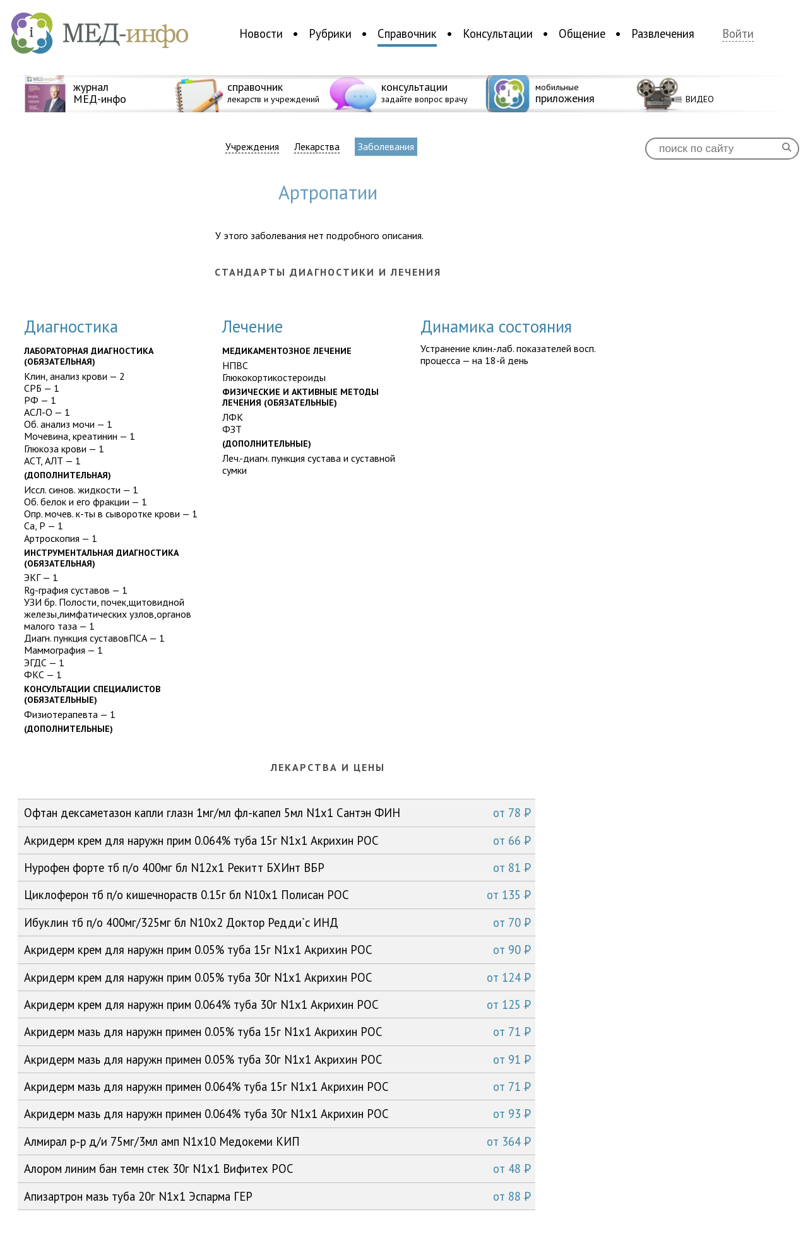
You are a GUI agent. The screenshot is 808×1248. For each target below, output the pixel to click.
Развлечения (662, 33)
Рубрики (330, 33)
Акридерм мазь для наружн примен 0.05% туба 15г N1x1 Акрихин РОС (277, 1031)
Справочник (407, 33)
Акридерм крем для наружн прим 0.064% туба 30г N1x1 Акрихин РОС (277, 1004)
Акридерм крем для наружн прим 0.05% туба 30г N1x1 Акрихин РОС (277, 977)
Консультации (498, 33)
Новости (261, 33)
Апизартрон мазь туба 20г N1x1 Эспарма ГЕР (277, 1196)
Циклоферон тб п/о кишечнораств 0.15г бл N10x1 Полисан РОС (277, 894)
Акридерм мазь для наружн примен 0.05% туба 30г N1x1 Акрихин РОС (277, 1059)
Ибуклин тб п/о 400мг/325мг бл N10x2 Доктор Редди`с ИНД (277, 922)
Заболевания (386, 146)
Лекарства (317, 147)
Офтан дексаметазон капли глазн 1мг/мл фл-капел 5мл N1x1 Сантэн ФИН (277, 812)
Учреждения (252, 147)
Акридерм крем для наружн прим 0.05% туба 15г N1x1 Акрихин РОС (277, 949)
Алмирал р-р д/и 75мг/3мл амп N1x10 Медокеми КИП (277, 1141)
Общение (582, 33)
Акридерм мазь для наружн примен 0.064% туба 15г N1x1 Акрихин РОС (277, 1086)
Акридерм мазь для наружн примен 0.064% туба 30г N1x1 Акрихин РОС (277, 1113)
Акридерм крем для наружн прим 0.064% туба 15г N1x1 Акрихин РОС (277, 840)
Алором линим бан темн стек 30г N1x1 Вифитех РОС (277, 1168)
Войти (738, 33)
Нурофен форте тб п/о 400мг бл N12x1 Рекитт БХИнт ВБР (277, 867)
